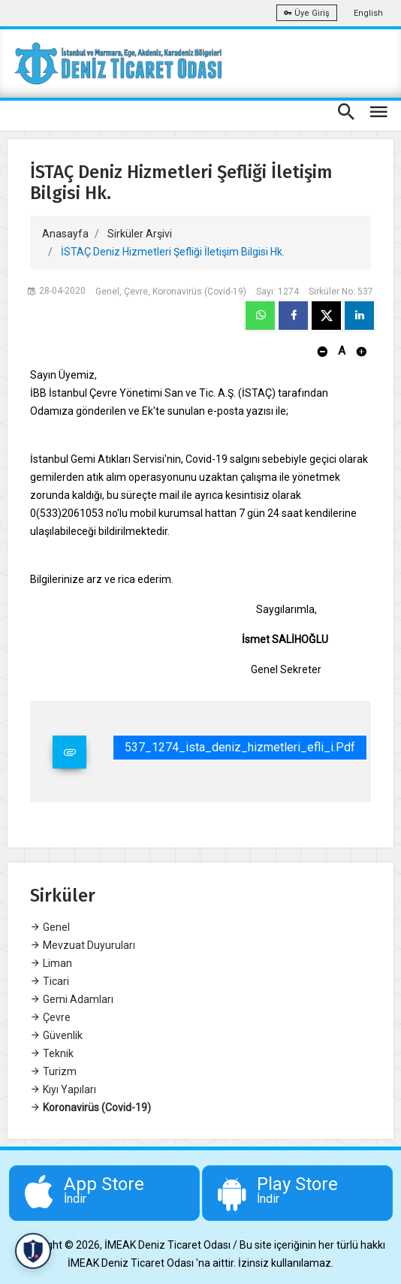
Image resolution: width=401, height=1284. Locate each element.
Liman (51, 963)
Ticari (49, 981)
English (368, 13)
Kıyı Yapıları (63, 1089)
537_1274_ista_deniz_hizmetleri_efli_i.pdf (240, 747)
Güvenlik (56, 1035)
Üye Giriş (307, 13)
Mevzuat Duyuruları (82, 945)
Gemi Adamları (71, 999)
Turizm (53, 1071)
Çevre (50, 1017)
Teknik (52, 1053)
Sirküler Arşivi (139, 234)
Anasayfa (65, 234)
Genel (50, 927)
